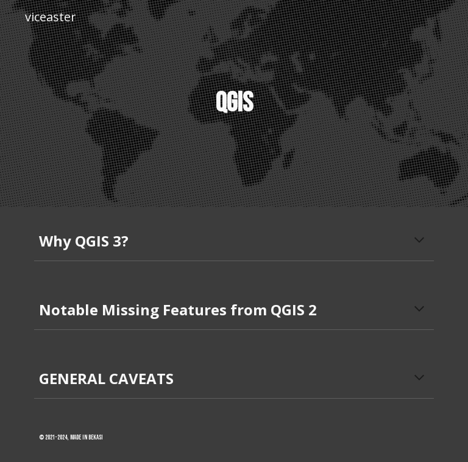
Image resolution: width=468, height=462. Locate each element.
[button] (419, 241)
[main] (233, 104)
